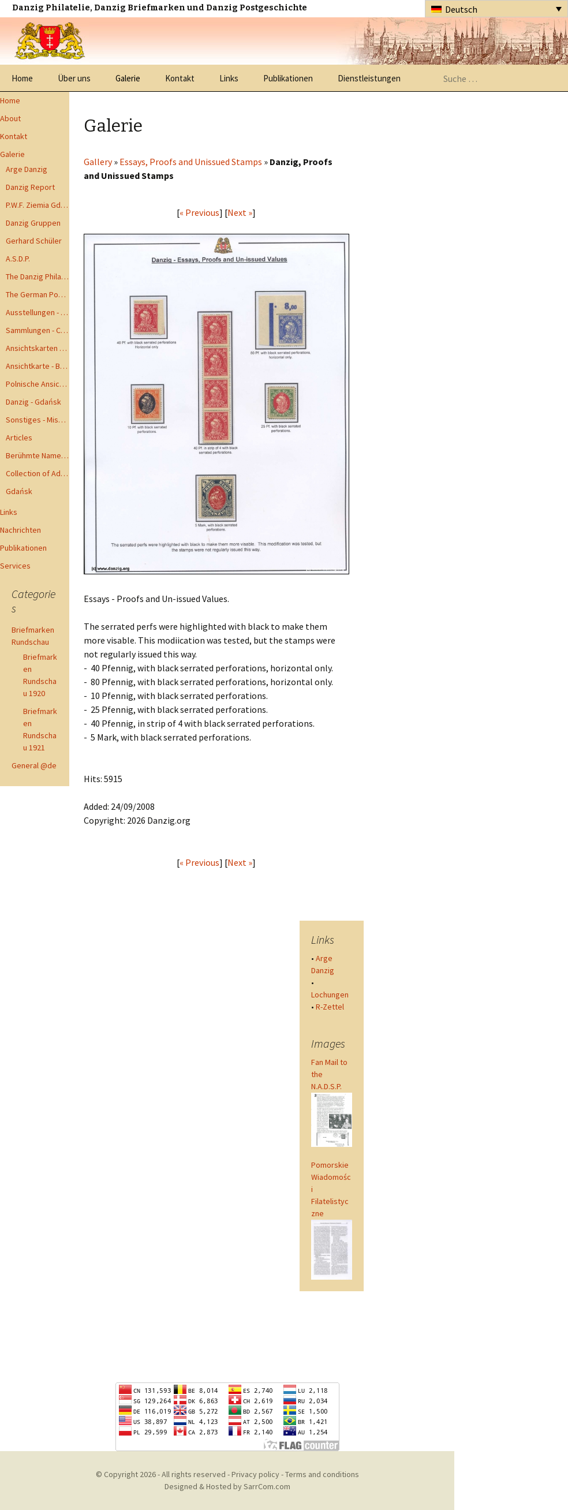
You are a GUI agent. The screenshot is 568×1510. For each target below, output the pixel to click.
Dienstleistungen (369, 78)
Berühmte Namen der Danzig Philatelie (37, 455)
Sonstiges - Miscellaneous (37, 419)
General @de (34, 765)
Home (22, 78)
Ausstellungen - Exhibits (37, 312)
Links (228, 78)
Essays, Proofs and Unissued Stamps (190, 161)
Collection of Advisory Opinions (37, 473)
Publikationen (288, 78)
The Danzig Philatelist (37, 276)
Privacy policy (255, 1474)
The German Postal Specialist (37, 294)
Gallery (98, 161)
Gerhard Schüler (34, 241)
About (10, 118)
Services (15, 565)
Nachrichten (20, 530)
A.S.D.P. (18, 258)
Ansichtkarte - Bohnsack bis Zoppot (37, 366)
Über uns (74, 78)
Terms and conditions (322, 1474)
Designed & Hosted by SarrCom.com (227, 1486)
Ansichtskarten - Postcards (37, 348)
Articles (19, 437)
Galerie (127, 78)
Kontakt (180, 78)
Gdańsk (19, 491)
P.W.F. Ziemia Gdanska (37, 205)
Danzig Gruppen (33, 223)
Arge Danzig (26, 169)
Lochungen (330, 994)
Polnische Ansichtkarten (37, 384)
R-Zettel (330, 1006)
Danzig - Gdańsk (33, 402)
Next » (239, 212)
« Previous (199, 212)
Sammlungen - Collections (37, 330)
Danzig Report (30, 187)
